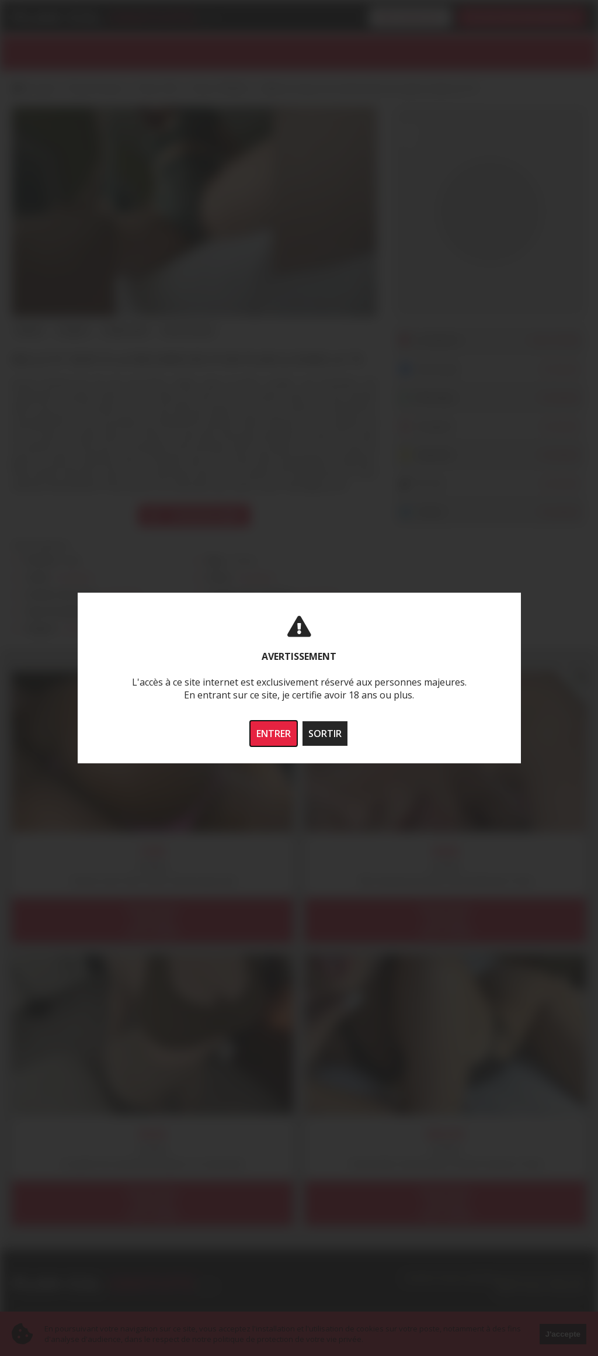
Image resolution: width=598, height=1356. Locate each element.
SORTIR (325, 733)
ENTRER (273, 733)
